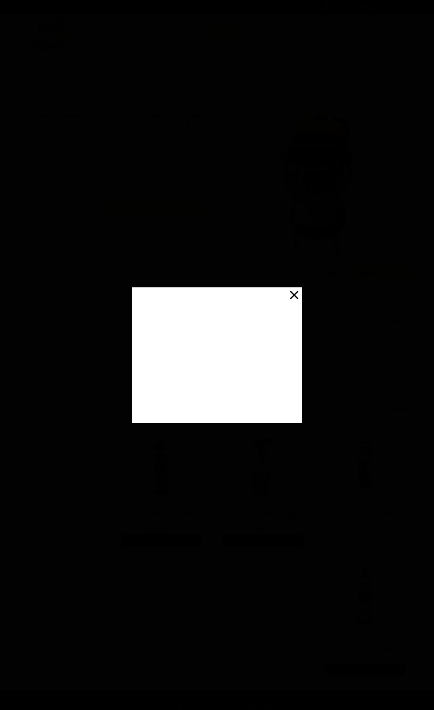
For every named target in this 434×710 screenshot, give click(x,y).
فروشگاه (400, 57)
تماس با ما (167, 606)
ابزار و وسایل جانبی (121, 57)
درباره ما (169, 596)
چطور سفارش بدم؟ (255, 596)
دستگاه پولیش (175, 57)
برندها (76, 57)
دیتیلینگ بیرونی (361, 57)
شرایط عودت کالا (162, 647)
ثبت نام (303, 6)
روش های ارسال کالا (158, 616)
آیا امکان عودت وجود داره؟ (248, 647)
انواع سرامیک (264, 57)
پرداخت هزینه (260, 616)
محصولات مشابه (384, 408)
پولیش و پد (220, 57)
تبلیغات (169, 636)
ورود (318, 6)
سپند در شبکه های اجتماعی (151, 626)
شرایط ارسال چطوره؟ (254, 606)
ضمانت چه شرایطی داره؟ (250, 636)
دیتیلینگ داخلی (312, 57)
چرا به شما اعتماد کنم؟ (252, 626)
